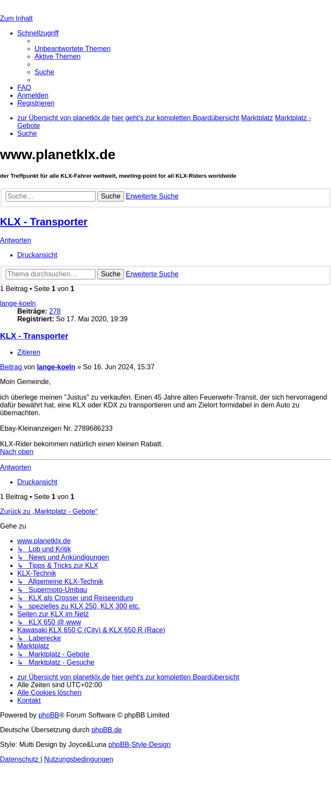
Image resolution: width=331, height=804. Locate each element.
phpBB (48, 715)
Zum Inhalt (16, 18)
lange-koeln (18, 303)
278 (55, 311)
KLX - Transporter (44, 221)
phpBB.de (107, 730)
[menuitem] (73, 48)
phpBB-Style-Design (139, 744)
